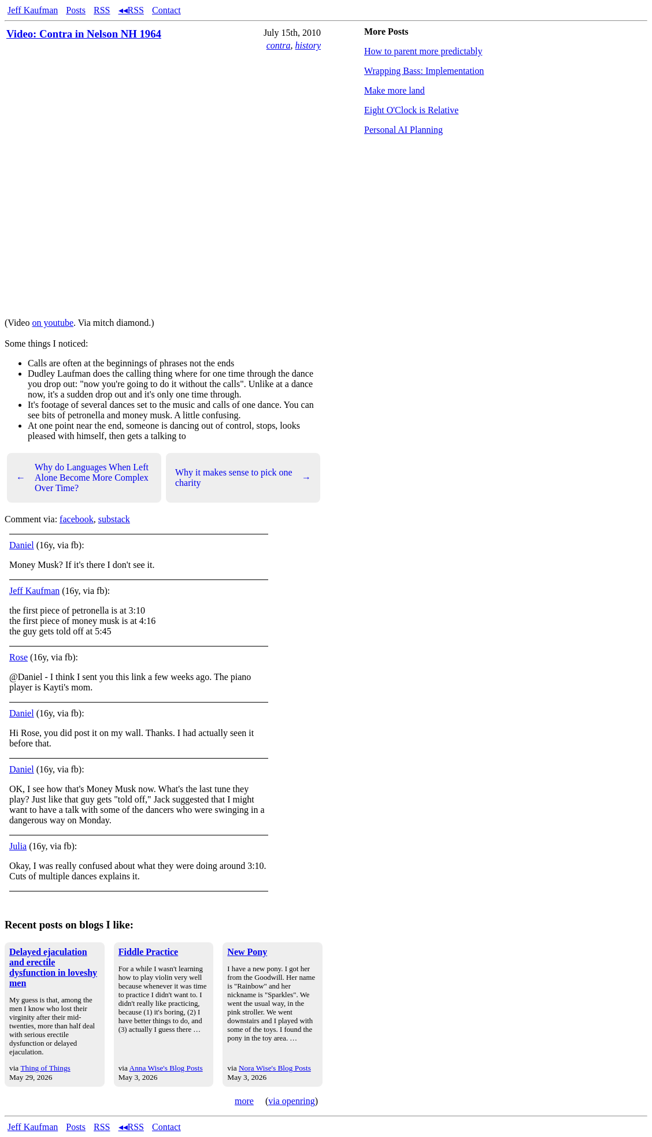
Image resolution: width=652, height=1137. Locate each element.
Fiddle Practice (148, 952)
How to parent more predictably (423, 51)
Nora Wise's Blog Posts (275, 1068)
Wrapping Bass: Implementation (424, 71)
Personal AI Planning (403, 130)
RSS (102, 10)
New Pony (247, 952)
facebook (77, 519)
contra (278, 45)
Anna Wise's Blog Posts (166, 1068)
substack (114, 519)
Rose (18, 657)
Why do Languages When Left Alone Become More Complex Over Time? (82, 477)
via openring (291, 1101)
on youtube (52, 323)
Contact (166, 10)
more (244, 1101)
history (308, 45)
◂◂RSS (131, 10)
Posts (76, 10)
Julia (18, 846)
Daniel (21, 545)
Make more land (394, 90)
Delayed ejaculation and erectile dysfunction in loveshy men (53, 967)
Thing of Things (45, 1068)
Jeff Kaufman (33, 10)
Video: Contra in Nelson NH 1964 (83, 34)
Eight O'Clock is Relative (411, 110)
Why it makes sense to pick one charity (243, 477)
